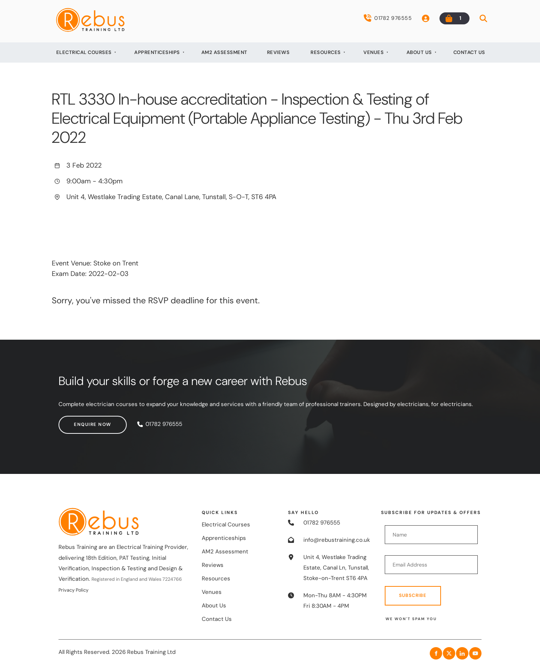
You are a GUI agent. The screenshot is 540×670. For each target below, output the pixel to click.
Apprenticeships (157, 52)
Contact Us (469, 52)
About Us (419, 52)
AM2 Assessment (224, 52)
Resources (325, 52)
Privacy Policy (73, 590)
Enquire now (77, 421)
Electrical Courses (84, 52)
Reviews (278, 52)
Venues (373, 52)
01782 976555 (388, 18)
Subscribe (412, 595)
